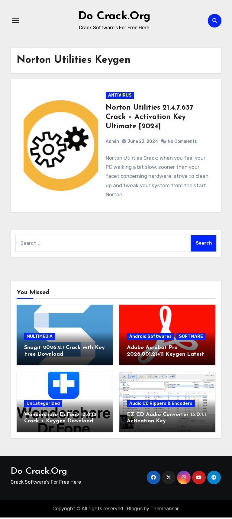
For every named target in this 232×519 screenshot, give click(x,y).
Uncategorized (43, 404)
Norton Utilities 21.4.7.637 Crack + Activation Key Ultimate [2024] (149, 118)
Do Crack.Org (114, 16)
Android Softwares (150, 338)
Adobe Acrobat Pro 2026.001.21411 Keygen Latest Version (165, 355)
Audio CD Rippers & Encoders (160, 404)
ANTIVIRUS (120, 95)
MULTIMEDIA (40, 338)
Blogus (135, 510)
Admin (112, 142)
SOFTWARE (191, 338)
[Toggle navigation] (15, 20)
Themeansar (164, 510)
